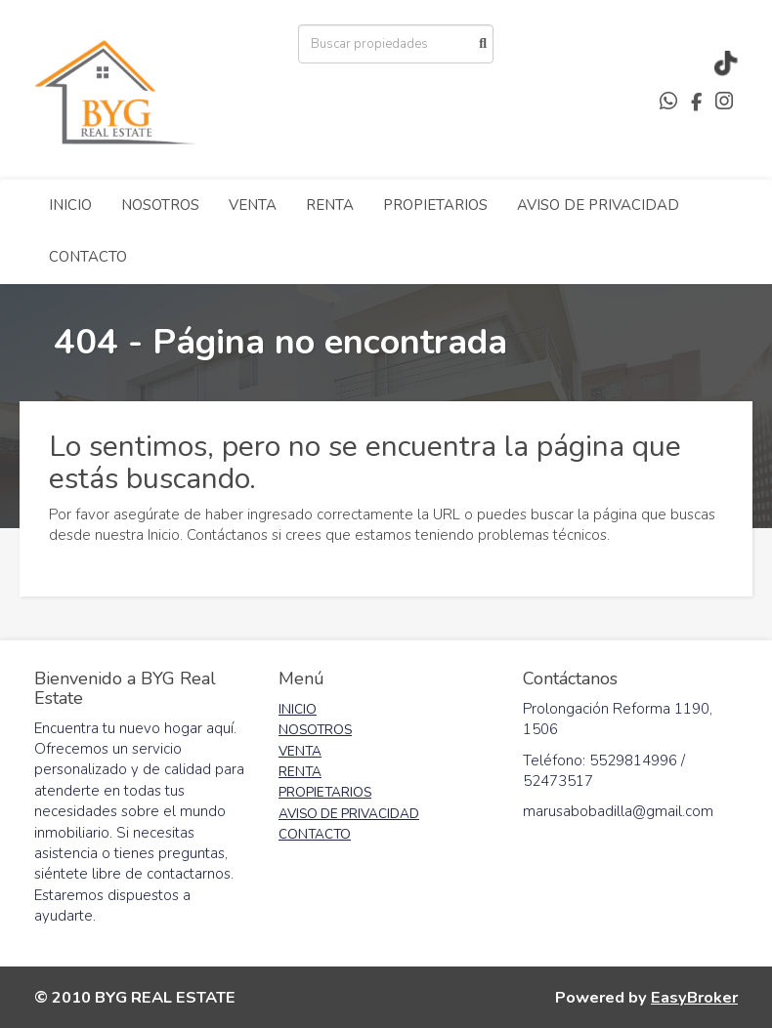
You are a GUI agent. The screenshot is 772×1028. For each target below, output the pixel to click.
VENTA (253, 205)
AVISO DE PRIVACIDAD (598, 205)
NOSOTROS (160, 205)
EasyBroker (694, 997)
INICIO (70, 205)
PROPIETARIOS (435, 205)
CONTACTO (88, 257)
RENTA (330, 205)
